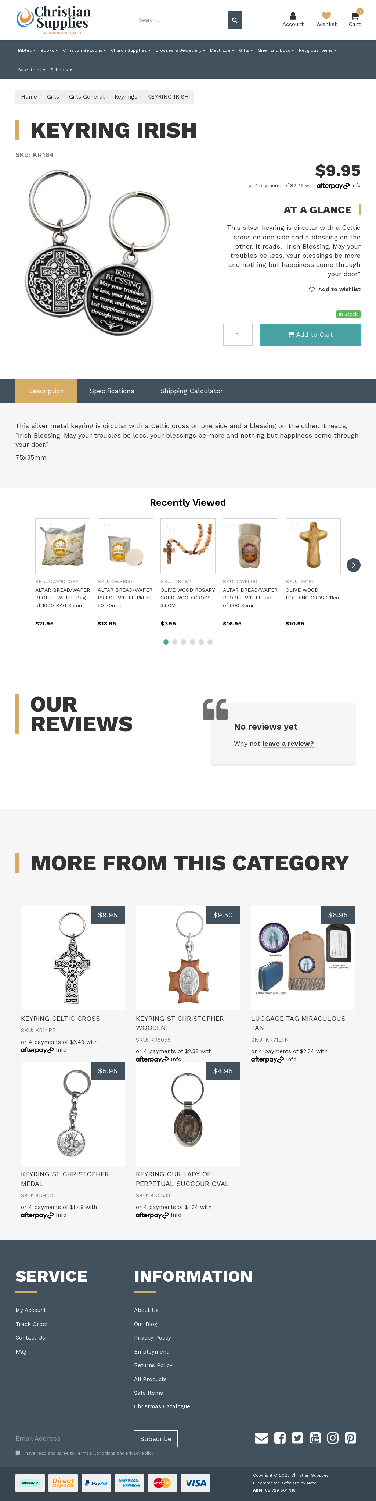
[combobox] (181, 20)
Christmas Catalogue (162, 1406)
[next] (354, 565)
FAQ (20, 1351)
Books (49, 50)
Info (356, 185)
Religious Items (317, 50)
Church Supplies (130, 50)
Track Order (31, 1324)
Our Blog (146, 1324)
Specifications (112, 391)
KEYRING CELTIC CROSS (60, 1018)
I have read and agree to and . (85, 1453)
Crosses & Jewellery (180, 50)
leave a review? (288, 743)
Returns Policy (153, 1365)
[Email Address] (72, 1438)
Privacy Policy (152, 1337)
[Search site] (235, 20)
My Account (30, 1310)
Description (46, 391)
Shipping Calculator (191, 391)
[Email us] (261, 1437)
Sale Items (31, 69)
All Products (150, 1379)
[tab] (46, 391)
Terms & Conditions (95, 1453)
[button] (335, 289)
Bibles (26, 50)
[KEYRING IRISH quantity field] (238, 335)
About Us (146, 1310)
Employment (151, 1351)
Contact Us (30, 1337)
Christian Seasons (84, 50)
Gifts (246, 50)
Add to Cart (310, 334)
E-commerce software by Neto (285, 1483)
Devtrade (222, 50)
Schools (61, 69)
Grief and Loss (276, 50)
